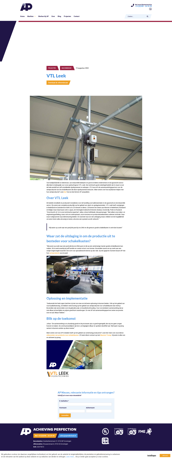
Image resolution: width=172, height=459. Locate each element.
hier (65, 192)
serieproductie (54, 253)
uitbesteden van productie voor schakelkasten (63, 335)
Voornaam (62, 408)
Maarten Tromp (105, 335)
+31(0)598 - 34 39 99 (143, 6)
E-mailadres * (64, 401)
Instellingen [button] (151, 455)
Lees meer (70, 457)
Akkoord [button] (165, 455)
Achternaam (90, 408)
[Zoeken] (147, 16)
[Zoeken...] (136, 16)
